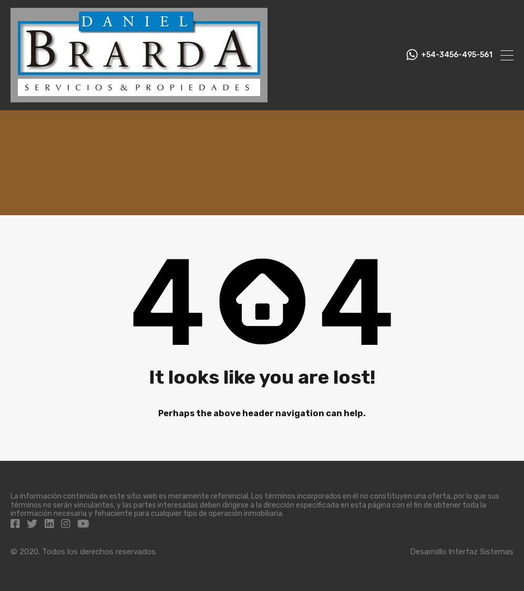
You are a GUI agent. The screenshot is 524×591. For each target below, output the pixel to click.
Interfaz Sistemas (480, 551)
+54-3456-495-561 (456, 55)
